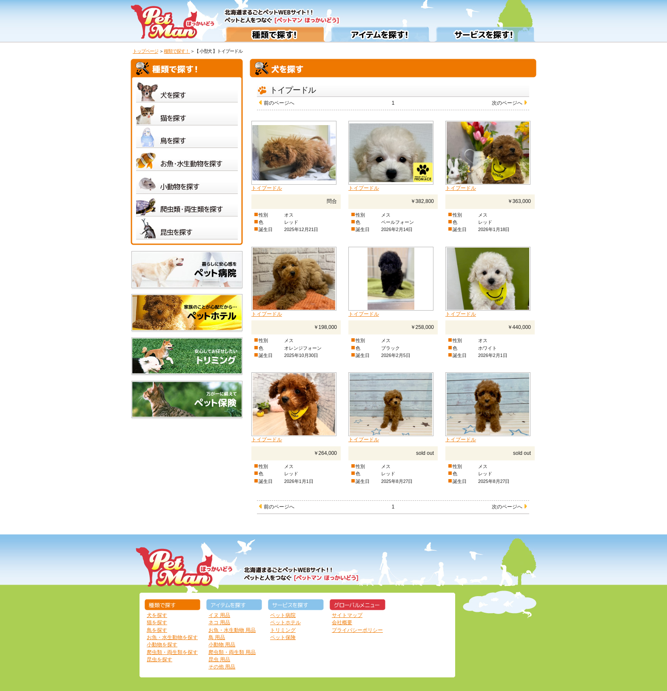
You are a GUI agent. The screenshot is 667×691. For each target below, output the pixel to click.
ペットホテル (285, 622)
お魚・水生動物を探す (172, 637)
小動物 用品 (221, 645)
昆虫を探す (159, 659)
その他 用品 (221, 667)
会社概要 (342, 622)
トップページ (145, 51)
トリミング (283, 630)
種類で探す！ (177, 51)
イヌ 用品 (219, 615)
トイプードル (266, 188)
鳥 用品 (216, 637)
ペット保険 (283, 637)
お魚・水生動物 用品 (232, 630)
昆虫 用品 (219, 659)
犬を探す (157, 615)
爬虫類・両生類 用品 (232, 652)
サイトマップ (347, 615)
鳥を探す (157, 630)
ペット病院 (283, 615)
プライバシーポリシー (357, 630)
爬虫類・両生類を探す (172, 652)
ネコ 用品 (219, 622)
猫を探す (157, 622)
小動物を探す (162, 645)
